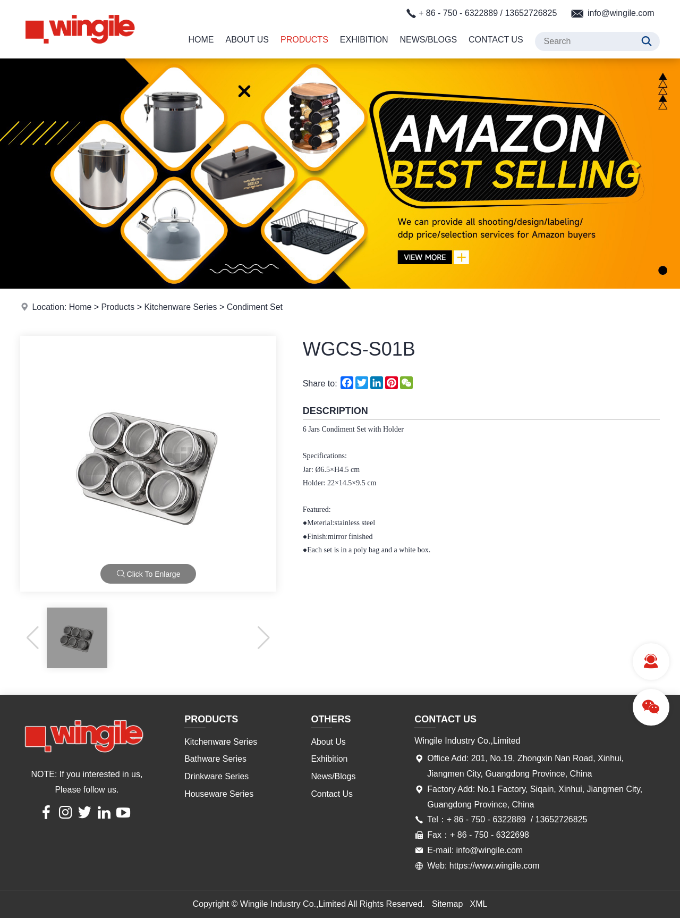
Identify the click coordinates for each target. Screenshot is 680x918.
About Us (247, 39)
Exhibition (364, 39)
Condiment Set (255, 306)
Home (201, 39)
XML (479, 903)
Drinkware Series (216, 776)
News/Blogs (428, 39)
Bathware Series (215, 758)
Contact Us (496, 39)
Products (304, 39)
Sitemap (447, 903)
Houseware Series (219, 793)
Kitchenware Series (181, 306)
